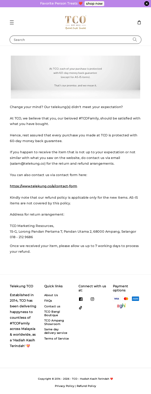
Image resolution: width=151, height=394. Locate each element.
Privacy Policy (64, 386)
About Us (51, 295)
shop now (94, 4)
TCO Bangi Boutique (52, 313)
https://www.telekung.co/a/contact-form (43, 186)
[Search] (135, 39)
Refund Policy (86, 386)
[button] (11, 22)
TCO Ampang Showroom (54, 322)
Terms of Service (56, 338)
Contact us (52, 306)
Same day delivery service (55, 331)
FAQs (48, 300)
